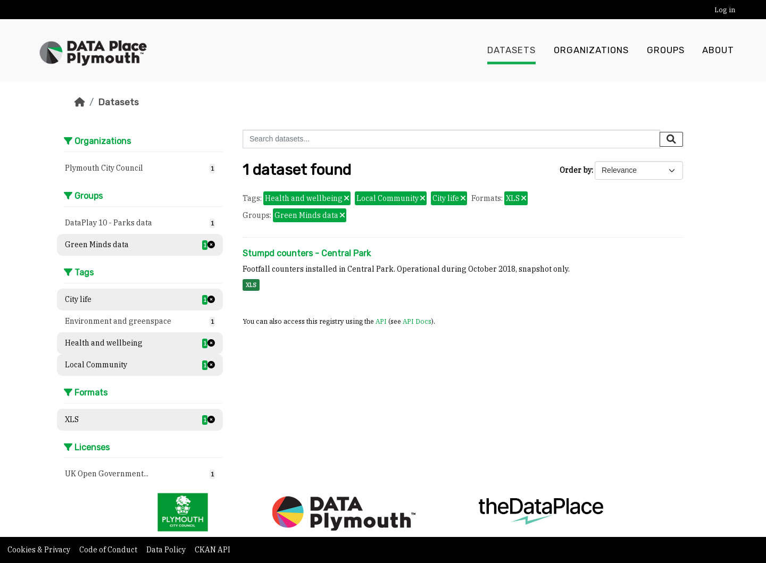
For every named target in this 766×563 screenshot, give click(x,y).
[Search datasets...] (451, 139)
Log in (724, 9)
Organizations (591, 50)
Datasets (511, 50)
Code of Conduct (109, 549)
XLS (251, 285)
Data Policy (166, 549)
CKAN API (212, 549)
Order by (576, 170)
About (718, 50)
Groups (666, 50)
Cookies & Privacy (39, 549)
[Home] (79, 102)
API (381, 321)
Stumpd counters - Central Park (307, 253)
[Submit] (671, 139)
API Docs (417, 321)
